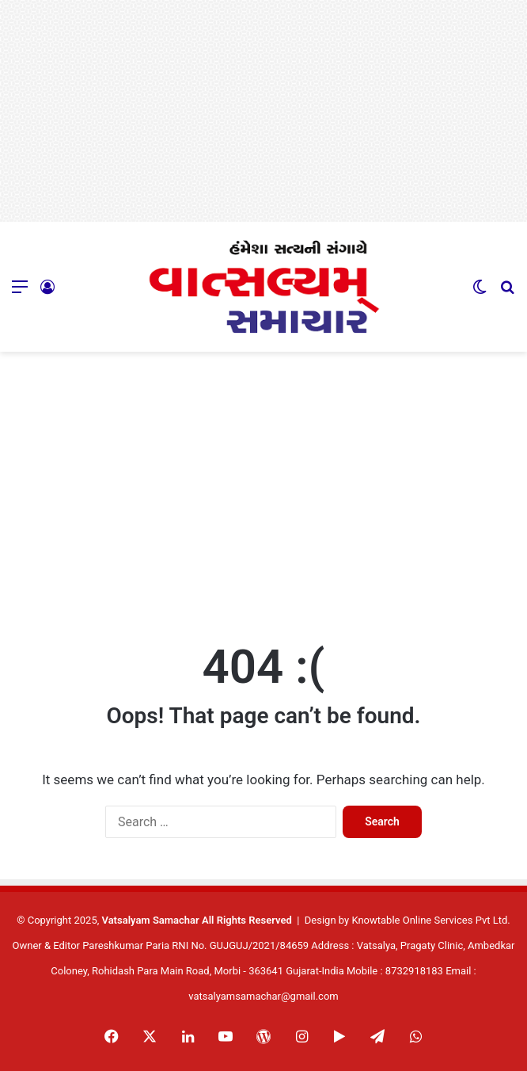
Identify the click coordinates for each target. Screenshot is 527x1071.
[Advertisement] (263, 111)
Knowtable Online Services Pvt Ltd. (430, 920)
